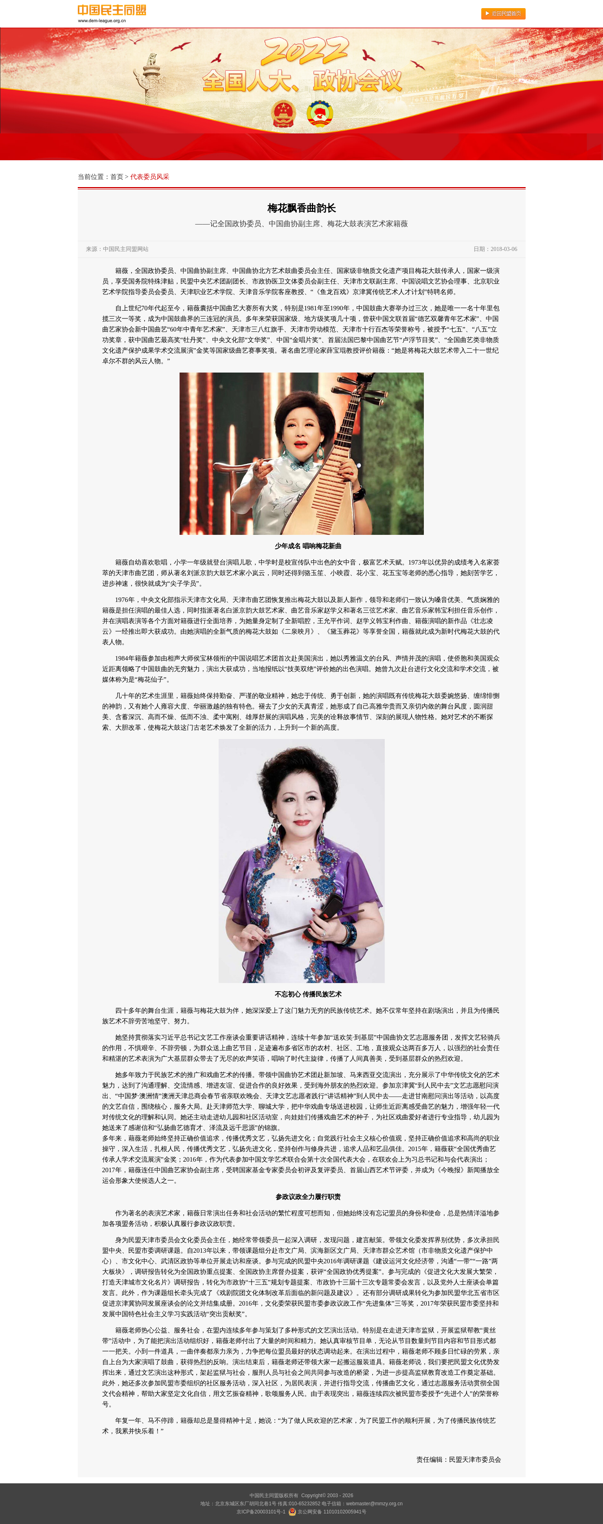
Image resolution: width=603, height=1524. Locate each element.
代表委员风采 (149, 176)
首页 (116, 176)
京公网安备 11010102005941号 (327, 1512)
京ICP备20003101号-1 (261, 1512)
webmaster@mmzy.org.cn (374, 1504)
